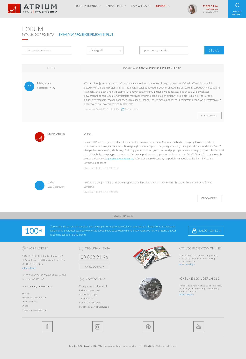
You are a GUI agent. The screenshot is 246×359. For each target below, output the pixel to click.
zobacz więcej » (186, 294)
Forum (32, 29)
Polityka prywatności (89, 290)
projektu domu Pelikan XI (120, 159)
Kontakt (161, 9)
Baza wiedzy (139, 9)
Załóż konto (208, 230)
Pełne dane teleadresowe (34, 298)
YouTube (198, 326)
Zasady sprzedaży (88, 286)
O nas (25, 306)
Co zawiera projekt (88, 294)
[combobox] (105, 50)
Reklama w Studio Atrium (34, 310)
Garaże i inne (114, 9)
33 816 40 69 (47, 275)
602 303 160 (212, 9)
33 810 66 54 (32, 275)
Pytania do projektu (38, 34)
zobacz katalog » (187, 264)
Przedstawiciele (29, 302)
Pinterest (148, 326)
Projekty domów (86, 9)
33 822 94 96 (210, 6)
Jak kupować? (86, 299)
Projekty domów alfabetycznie (94, 307)
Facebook (47, 326)
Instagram (97, 326)
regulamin (103, 286)
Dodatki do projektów (90, 303)
